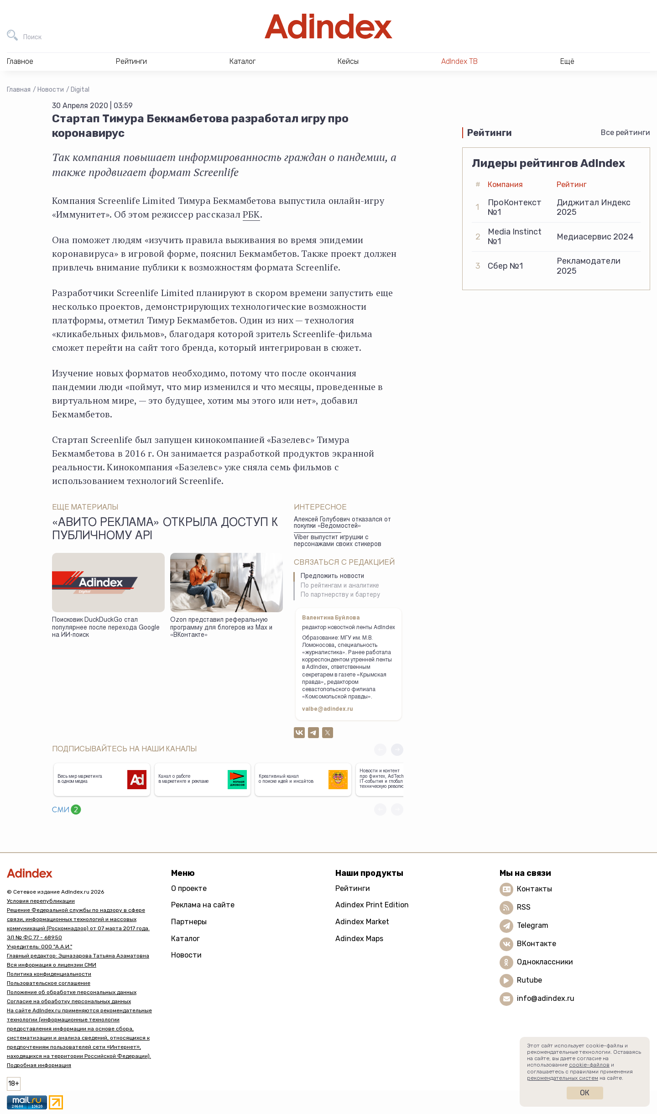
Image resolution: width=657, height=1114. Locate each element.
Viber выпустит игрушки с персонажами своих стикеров (337, 541)
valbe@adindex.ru (327, 709)
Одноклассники (545, 962)
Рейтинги (352, 888)
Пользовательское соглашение (48, 983)
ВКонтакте (536, 943)
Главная (19, 90)
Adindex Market (362, 921)
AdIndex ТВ (459, 61)
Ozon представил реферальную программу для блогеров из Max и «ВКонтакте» (221, 628)
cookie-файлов (589, 1065)
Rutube (529, 980)
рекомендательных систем (562, 1078)
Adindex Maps (359, 938)
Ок (584, 1092)
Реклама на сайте (203, 905)
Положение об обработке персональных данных (71, 992)
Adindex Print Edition (372, 905)
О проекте (189, 888)
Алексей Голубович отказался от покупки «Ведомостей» (342, 523)
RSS (524, 907)
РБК (251, 214)
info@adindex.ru (545, 998)
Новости (50, 90)
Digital (80, 90)
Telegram (532, 925)
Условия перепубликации (41, 901)
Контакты (534, 889)
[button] (397, 750)
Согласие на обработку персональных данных (69, 1001)
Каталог (185, 938)
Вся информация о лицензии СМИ (51, 965)
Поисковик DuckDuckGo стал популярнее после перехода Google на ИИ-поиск (106, 628)
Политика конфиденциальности (49, 974)
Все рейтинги (625, 132)
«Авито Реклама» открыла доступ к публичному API (165, 530)
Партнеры (189, 921)
